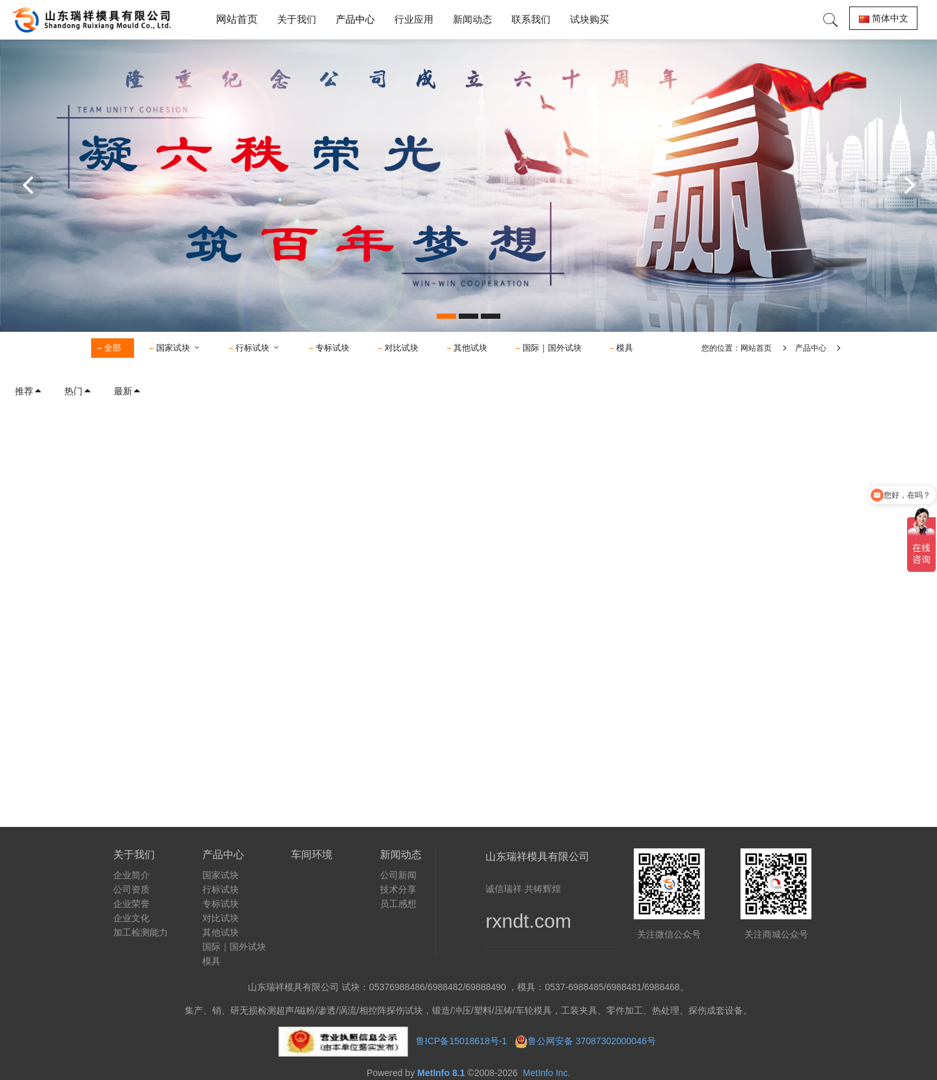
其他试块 (470, 348)
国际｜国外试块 (552, 348)
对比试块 (401, 348)
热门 (78, 391)
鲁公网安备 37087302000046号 (593, 1041)
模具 (624, 348)
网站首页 (237, 19)
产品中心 (810, 348)
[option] (468, 185)
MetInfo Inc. (546, 1073)
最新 (127, 391)
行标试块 (258, 348)
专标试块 (332, 348)
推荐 (28, 391)
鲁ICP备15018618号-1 (461, 1041)
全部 (112, 348)
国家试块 (178, 348)
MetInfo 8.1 (441, 1073)
